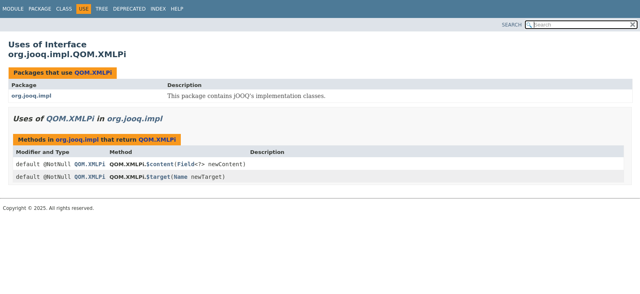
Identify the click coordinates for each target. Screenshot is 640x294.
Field (185, 164)
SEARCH (512, 25)
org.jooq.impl (31, 96)
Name (181, 177)
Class (64, 9)
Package (40, 9)
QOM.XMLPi (93, 72)
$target (158, 177)
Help (177, 9)
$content (159, 164)
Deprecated (129, 9)
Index (158, 9)
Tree (102, 9)
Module (13, 9)
